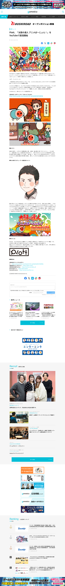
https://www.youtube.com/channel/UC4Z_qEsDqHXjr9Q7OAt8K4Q (26, 96)
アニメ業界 (52, 16)
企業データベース (13, 16)
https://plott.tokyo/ (23, 268)
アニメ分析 (61, 16)
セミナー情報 (34, 16)
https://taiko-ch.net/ (28, 265)
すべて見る (32, 323)
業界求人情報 (24, 16)
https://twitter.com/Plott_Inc (26, 270)
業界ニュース (13, 29)
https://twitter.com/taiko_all (29, 267)
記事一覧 (3, 16)
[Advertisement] (18, 328)
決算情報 (43, 16)
